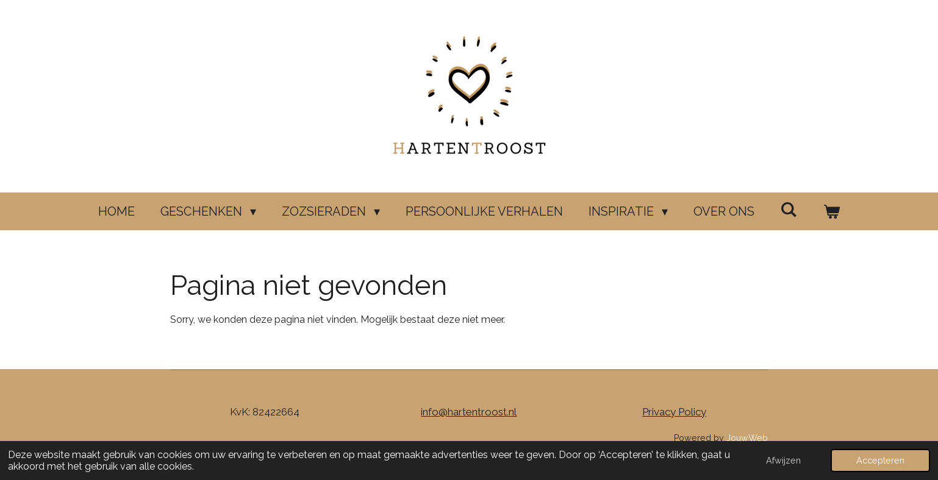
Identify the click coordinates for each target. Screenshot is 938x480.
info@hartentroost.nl (469, 412)
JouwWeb (747, 438)
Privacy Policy (674, 412)
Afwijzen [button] (783, 460)
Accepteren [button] (880, 460)
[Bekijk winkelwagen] (831, 211)
